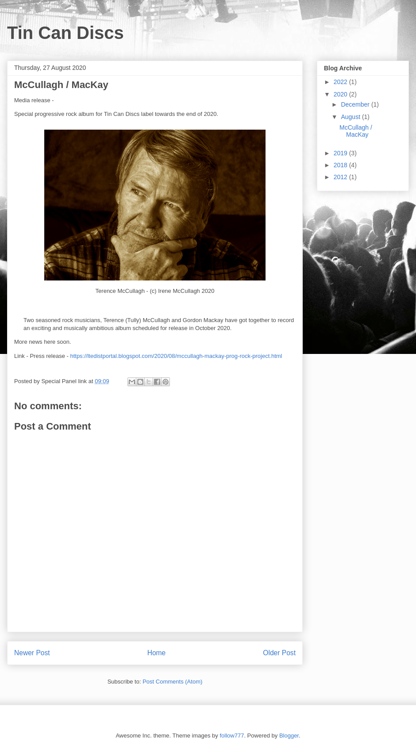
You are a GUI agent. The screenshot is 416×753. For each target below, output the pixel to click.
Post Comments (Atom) (172, 681)
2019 (341, 153)
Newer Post (32, 653)
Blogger (289, 735)
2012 (341, 177)
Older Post (279, 653)
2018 (341, 165)
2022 (341, 81)
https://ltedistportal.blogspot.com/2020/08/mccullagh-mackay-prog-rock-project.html (176, 356)
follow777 (232, 735)
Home (156, 653)
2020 (341, 94)
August (351, 116)
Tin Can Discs (65, 32)
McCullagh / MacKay (355, 131)
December (356, 104)
